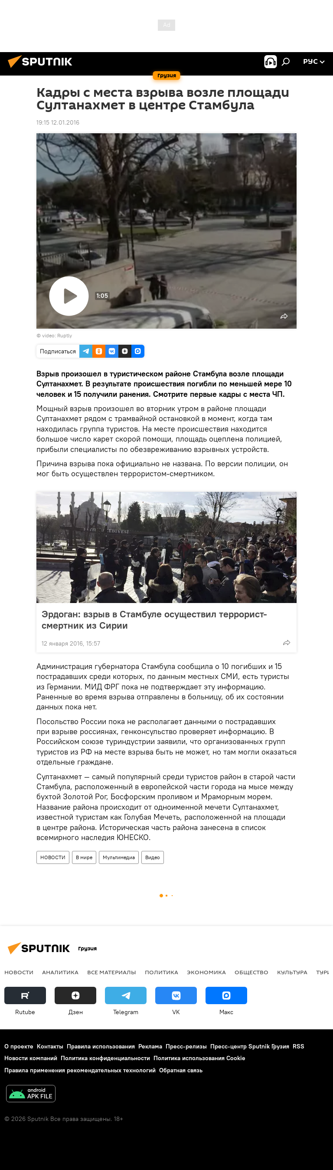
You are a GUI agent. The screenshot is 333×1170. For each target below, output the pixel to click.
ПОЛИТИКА (161, 972)
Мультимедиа (119, 857)
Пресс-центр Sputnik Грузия (249, 1046)
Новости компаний (30, 1058)
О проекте (18, 1046)
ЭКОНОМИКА (206, 972)
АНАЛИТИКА (60, 972)
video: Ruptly (57, 335)
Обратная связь (180, 1070)
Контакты (50, 1046)
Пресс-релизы (186, 1046)
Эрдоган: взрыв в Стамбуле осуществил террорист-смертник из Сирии (154, 619)
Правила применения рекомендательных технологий (80, 1070)
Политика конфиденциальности (105, 1058)
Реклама (150, 1046)
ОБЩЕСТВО (251, 972)
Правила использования (101, 1046)
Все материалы (111, 972)
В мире (84, 857)
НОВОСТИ (52, 857)
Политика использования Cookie (199, 1058)
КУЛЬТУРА (292, 972)
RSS (298, 1046)
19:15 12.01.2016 (57, 122)
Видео (152, 857)
